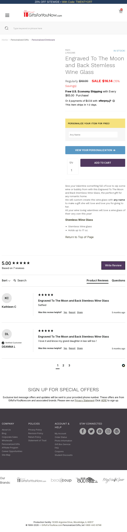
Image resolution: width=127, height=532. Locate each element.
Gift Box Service (62, 444)
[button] (58, 366)
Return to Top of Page (79, 237)
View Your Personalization (95, 150)
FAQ (57, 448)
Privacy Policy (35, 430)
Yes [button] (65, 312)
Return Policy (34, 437)
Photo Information (63, 441)
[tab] (97, 281)
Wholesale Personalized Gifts (11, 442)
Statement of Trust (37, 440)
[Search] (25, 280)
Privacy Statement (84, 400)
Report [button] (72, 312)
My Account (60, 433)
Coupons (59, 451)
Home (5, 40)
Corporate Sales (10, 437)
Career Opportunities (12, 451)
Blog (4, 433)
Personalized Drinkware (43, 40)
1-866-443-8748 (93, 525)
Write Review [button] (113, 265)
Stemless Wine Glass (79, 219)
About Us (6, 430)
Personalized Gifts (20, 40)
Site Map (6, 455)
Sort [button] (6, 280)
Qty (71, 162)
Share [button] (80, 312)
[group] (19, 263)
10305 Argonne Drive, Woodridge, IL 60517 (72, 522)
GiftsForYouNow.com (52, 525)
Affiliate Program (10, 448)
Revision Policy (35, 433)
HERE (104, 400)
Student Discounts (64, 455)
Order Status (61, 437)
